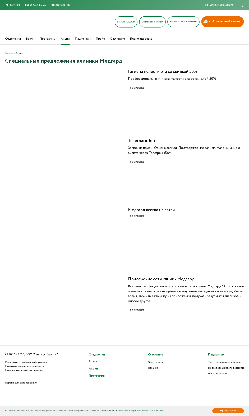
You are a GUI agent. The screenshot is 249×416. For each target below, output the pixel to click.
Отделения (13, 38)
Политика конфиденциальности (24, 366)
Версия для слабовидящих (21, 383)
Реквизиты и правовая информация (26, 362)
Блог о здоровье (141, 38)
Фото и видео (156, 362)
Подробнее (137, 88)
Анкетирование (217, 374)
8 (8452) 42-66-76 (35, 5)
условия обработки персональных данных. (142, 410)
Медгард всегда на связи (151, 210)
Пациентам (83, 38)
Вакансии (153, 368)
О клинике (117, 38)
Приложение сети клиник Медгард (161, 279)
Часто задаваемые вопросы (224, 362)
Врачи (30, 38)
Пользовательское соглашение (24, 370)
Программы (48, 38)
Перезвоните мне (60, 5)
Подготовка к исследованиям (226, 368)
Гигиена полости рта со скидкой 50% (162, 72)
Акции (65, 38)
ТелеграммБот (142, 141)
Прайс (100, 38)
